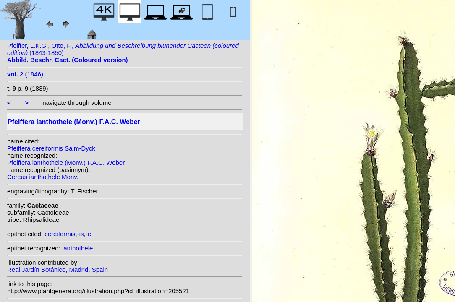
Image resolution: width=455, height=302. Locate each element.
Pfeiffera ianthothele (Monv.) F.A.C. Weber (66, 162)
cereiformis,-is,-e (67, 233)
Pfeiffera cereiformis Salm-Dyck (51, 148)
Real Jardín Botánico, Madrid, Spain (57, 269)
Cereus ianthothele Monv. (42, 176)
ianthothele (77, 248)
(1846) (25, 74)
